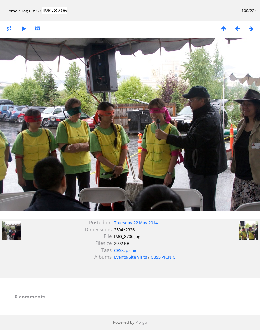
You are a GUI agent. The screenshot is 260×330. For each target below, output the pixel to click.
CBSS (34, 11)
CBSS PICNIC (163, 257)
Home (11, 11)
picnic (131, 250)
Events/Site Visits (130, 257)
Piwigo (141, 322)
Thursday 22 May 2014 (136, 223)
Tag (24, 11)
